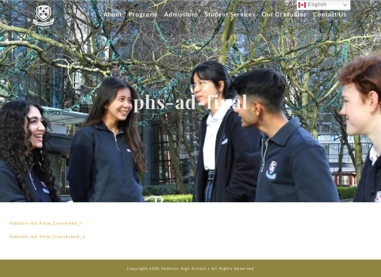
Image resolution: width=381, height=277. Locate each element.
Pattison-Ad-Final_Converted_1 (45, 223)
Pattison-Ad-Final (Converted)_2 (47, 236)
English (312, 5)
